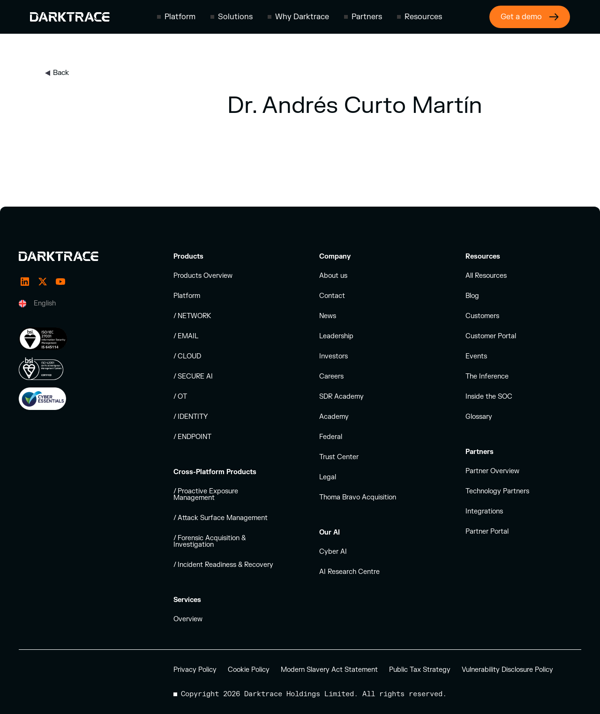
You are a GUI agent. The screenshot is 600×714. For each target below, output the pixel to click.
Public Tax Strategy (419, 670)
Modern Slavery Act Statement (329, 670)
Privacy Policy (195, 670)
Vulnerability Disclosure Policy (507, 670)
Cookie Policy (249, 670)
